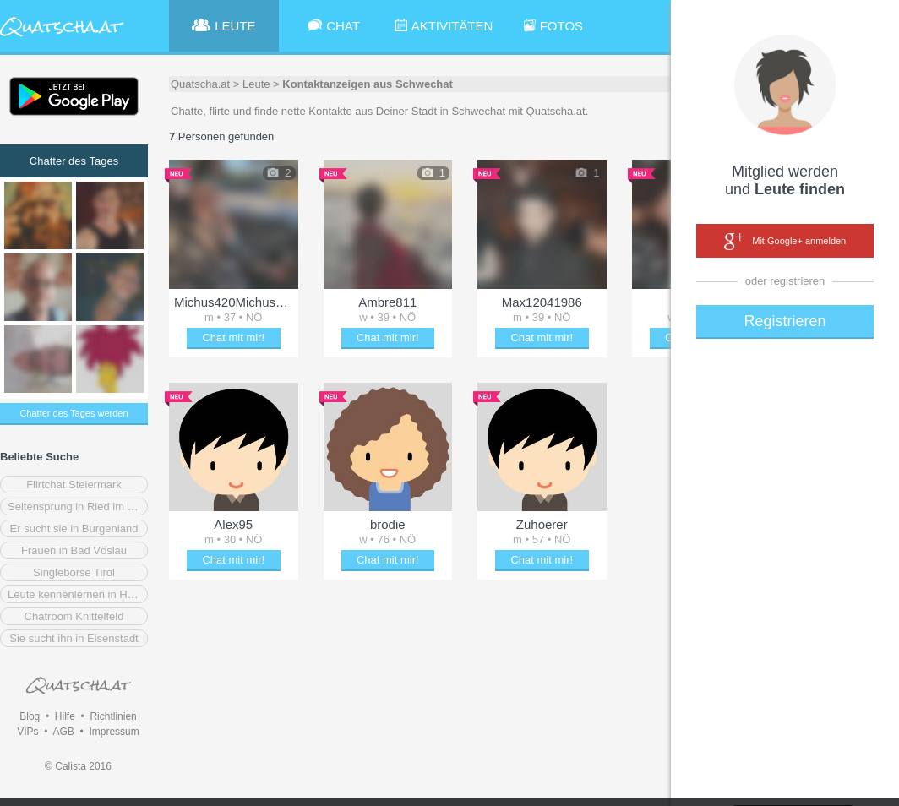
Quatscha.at (200, 84)
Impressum (114, 732)
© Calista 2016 (78, 766)
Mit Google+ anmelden (785, 241)
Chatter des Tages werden (73, 413)
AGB (63, 732)
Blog (29, 716)
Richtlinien (113, 716)
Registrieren (784, 321)
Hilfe (65, 716)
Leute (256, 84)
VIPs (27, 732)
